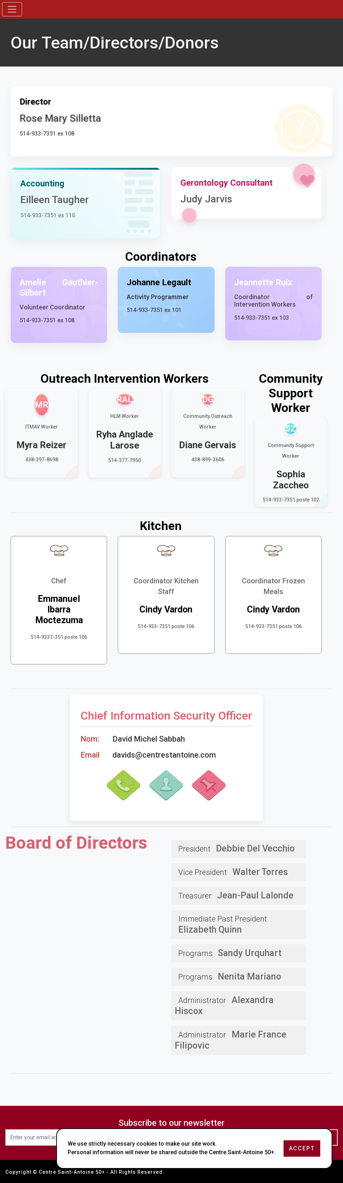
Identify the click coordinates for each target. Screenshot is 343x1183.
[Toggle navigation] (12, 9)
